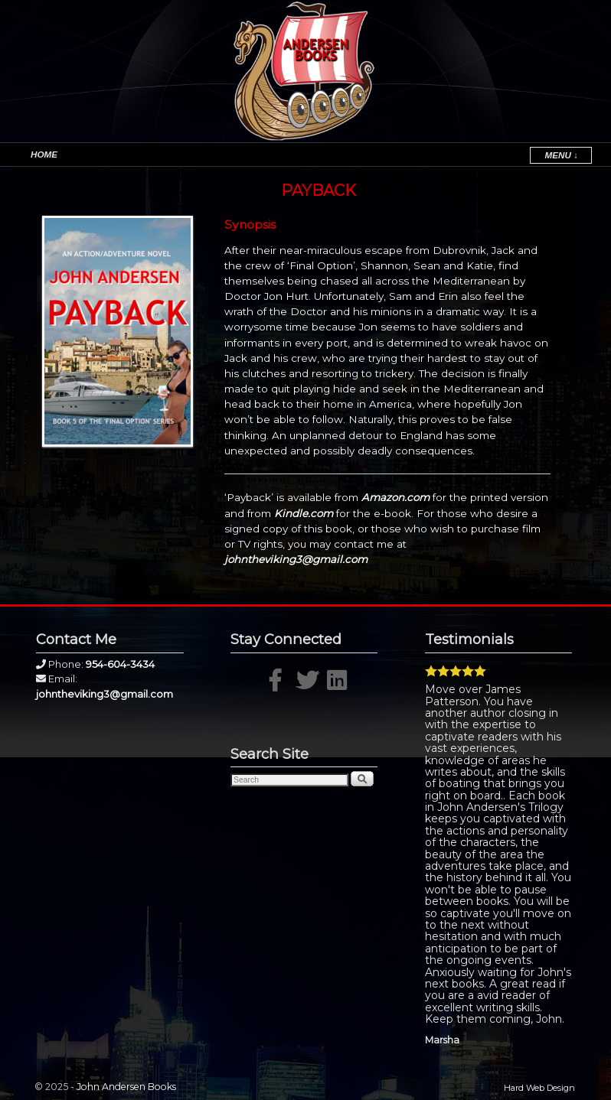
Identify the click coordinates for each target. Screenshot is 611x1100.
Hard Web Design (539, 1087)
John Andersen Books (126, 1086)
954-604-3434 (120, 664)
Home (44, 154)
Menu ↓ (561, 155)
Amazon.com (395, 497)
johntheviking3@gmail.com (296, 559)
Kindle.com (303, 513)
